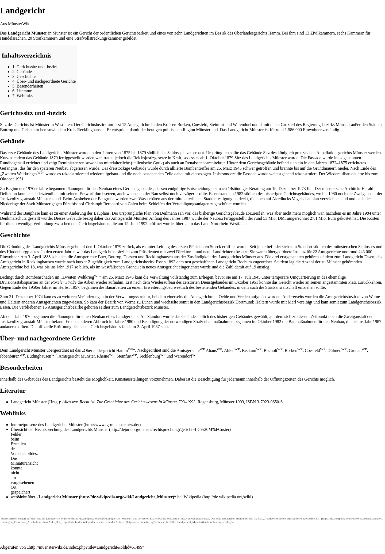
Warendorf (186, 356)
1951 (19, 179)
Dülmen (337, 350)
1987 (186, 218)
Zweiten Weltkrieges (22, 174)
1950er (34, 287)
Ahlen (232, 350)
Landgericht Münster (58, 497)
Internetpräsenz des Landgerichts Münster (47, 424)
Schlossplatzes (179, 152)
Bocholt (273, 350)
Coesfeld (315, 350)
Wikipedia (192, 497)
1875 (126, 152)
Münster (59, 33)
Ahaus (214, 350)
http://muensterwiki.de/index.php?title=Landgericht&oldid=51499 (86, 547)
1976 (27, 316)
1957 (75, 287)
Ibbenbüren (12, 356)
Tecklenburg (152, 356)
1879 (141, 152)
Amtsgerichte (190, 350)
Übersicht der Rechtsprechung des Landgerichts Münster (59, 429)
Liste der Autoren (115, 521)
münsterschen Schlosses (354, 246)
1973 (301, 188)
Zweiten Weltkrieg (80, 277)
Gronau (358, 350)
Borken (294, 350)
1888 (46, 257)
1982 (239, 193)
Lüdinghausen (42, 356)
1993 (239, 402)
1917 (69, 267)
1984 (367, 213)
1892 (171, 262)
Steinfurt (127, 356)
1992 (143, 223)
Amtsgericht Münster (129, 218)
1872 (332, 163)
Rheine (105, 356)
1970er (31, 188)
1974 (38, 296)
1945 (237, 168)
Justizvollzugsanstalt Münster (25, 198)
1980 (332, 193)
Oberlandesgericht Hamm (108, 350)
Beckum (251, 350)
